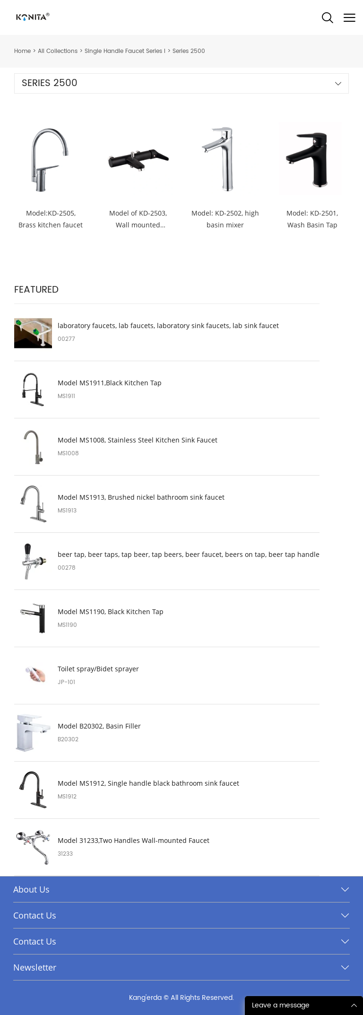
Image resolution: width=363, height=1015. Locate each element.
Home (22, 51)
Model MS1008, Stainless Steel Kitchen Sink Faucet (137, 440)
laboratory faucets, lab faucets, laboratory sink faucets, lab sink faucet (168, 325)
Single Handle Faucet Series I (125, 51)
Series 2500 (189, 51)
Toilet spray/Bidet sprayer (98, 669)
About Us (31, 889)
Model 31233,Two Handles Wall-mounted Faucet (133, 840)
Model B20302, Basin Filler (99, 726)
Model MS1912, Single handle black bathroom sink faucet (148, 783)
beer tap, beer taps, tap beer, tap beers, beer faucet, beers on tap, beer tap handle (189, 554)
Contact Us (34, 915)
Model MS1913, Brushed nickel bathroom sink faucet (141, 497)
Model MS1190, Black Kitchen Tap (111, 611)
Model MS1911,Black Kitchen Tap (110, 383)
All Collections (58, 51)
